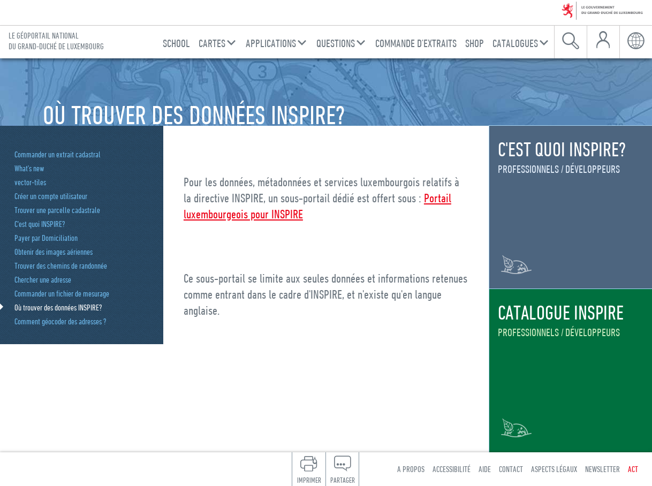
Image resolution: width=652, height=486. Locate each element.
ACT (633, 469)
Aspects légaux (554, 469)
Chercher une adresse (42, 279)
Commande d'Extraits (416, 43)
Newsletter (602, 469)
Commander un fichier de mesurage (61, 293)
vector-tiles (30, 182)
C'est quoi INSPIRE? (39, 224)
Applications (271, 43)
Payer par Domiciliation (46, 237)
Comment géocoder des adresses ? (60, 321)
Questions (335, 43)
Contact (511, 469)
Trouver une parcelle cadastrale (57, 210)
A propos (410, 469)
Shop (474, 43)
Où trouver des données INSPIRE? (58, 307)
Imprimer (309, 480)
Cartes (212, 43)
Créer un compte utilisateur (50, 196)
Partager (342, 480)
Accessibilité (452, 469)
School (176, 43)
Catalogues (515, 43)
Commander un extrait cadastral (57, 154)
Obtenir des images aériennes (53, 251)
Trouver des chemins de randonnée (60, 265)
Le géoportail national (56, 41)
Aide (485, 469)
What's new (29, 168)
